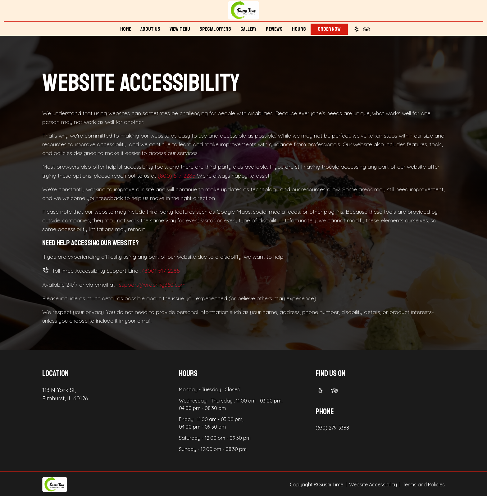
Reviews (274, 30)
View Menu (180, 30)
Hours (299, 30)
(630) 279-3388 (332, 427)
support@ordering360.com (152, 283)
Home (125, 30)
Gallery (248, 30)
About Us (150, 30)
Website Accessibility (373, 483)
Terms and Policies (424, 483)
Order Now (329, 30)
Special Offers (215, 30)
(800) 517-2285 (177, 175)
